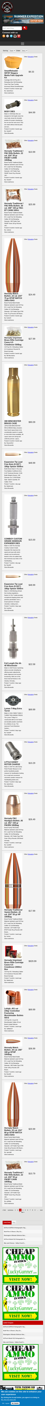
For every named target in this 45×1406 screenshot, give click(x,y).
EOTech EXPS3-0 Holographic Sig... (15, 1227)
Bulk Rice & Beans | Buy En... (13, 1231)
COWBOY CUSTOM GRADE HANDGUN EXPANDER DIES (13, 541)
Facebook (8, 36)
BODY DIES (9, 111)
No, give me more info (8, 1401)
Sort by (5, 51)
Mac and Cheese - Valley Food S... (14, 1243)
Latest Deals (8, 1222)
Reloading (31, 56)
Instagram (15, 36)
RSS (4, 36)
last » (22, 1212)
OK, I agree (5, 1404)
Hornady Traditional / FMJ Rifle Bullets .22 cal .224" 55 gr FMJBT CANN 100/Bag (13, 155)
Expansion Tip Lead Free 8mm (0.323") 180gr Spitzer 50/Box (13, 464)
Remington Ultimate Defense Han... (15, 1235)
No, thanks (15, 1404)
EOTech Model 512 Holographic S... (15, 1239)
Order (18, 51)
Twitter (12, 36)
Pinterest (19, 36)
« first (4, 1210)
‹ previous (10, 1210)
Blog (14, 1222)
